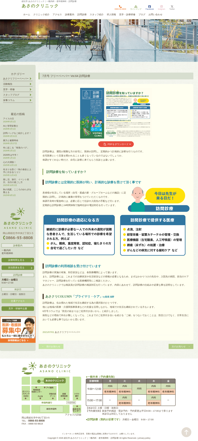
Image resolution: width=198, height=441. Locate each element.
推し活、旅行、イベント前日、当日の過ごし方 (16, 180)
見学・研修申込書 (18, 308)
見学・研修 (9, 89)
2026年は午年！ (11, 155)
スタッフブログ (11, 94)
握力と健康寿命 (10, 140)
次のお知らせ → (181, 346)
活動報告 (7, 84)
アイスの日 (8, 118)
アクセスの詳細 (73, 414)
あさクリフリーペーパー (67, 332)
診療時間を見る (20, 260)
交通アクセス (18, 301)
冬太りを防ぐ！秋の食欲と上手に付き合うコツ (17, 170)
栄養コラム (9, 100)
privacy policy (144, 438)
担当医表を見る (20, 267)
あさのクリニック (40, 6)
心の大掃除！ (9, 162)
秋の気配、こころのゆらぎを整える (17, 190)
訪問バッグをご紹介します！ (17, 133)
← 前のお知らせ (51, 346)
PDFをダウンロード (115, 144)
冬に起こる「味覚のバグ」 (16, 147)
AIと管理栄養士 (10, 126)
